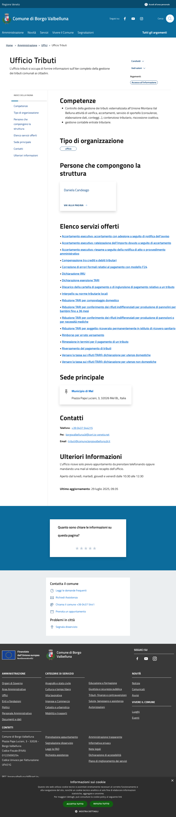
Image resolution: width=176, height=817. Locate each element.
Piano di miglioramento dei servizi (108, 761)
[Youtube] (131, 18)
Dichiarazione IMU (73, 273)
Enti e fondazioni (11, 701)
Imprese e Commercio (57, 701)
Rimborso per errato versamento (83, 335)
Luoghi (136, 712)
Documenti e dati (11, 719)
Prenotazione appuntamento (61, 737)
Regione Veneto (11, 4)
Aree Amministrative (14, 689)
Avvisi (135, 695)
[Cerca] (170, 19)
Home (9, 45)
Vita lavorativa (53, 695)
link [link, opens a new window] (120, 796)
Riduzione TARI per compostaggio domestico (90, 300)
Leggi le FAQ (52, 749)
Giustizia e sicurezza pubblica (105, 689)
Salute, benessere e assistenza (106, 701)
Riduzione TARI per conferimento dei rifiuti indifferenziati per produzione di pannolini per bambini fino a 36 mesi (118, 309)
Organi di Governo (12, 683)
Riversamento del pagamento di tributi (86, 348)
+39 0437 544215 (82, 428)
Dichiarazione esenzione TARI (80, 280)
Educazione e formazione (103, 683)
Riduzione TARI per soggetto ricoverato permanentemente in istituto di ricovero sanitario (118, 328)
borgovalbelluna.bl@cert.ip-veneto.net (87, 435)
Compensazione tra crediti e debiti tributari (89, 260)
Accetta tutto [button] (75, 803)
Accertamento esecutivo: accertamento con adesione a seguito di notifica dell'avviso (115, 236)
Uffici (44, 45)
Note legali (95, 749)
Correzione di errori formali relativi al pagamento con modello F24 (104, 267)
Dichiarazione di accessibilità (105, 755)
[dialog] (88, 797)
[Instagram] (140, 18)
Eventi (135, 718)
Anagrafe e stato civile (58, 683)
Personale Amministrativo (17, 713)
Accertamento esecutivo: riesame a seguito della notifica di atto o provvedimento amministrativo (112, 251)
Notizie (136, 683)
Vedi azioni (138, 68)
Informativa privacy (100, 743)
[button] (88, 811)
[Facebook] (123, 18)
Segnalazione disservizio (59, 743)
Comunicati (138, 689)
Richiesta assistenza (56, 755)
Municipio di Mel (82, 391)
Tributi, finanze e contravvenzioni (108, 695)
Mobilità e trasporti (56, 713)
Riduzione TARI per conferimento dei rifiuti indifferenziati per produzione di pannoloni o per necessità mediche (117, 319)
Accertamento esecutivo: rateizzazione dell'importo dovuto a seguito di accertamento (116, 243)
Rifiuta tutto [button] (101, 803)
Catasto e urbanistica (57, 707)
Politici (6, 707)
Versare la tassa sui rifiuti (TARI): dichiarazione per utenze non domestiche (109, 361)
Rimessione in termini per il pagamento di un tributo (95, 341)
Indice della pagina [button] (23, 95)
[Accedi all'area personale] (157, 4)
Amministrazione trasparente (105, 737)
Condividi (138, 61)
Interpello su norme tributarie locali (85, 293)
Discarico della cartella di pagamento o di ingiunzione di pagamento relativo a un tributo (118, 287)
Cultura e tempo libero (58, 689)
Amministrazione (27, 45)
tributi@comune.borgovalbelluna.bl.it (89, 441)
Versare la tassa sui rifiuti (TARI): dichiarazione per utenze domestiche (106, 355)
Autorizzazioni (97, 707)
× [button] (172, 780)
